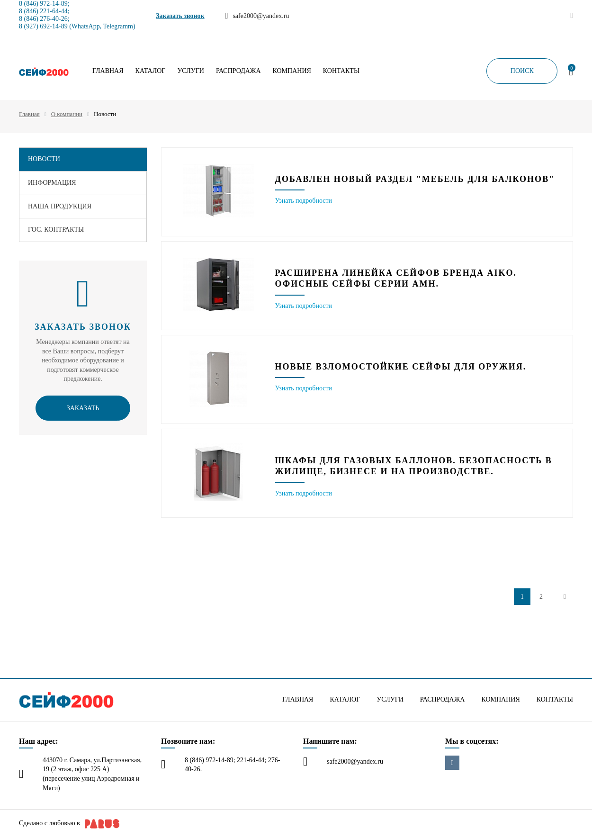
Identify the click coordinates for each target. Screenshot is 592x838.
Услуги (190, 71)
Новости (44, 158)
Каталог (150, 71)
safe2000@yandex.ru (355, 761)
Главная (108, 71)
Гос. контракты (56, 229)
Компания (292, 71)
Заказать (83, 408)
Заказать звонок (180, 15)
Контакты (341, 71)
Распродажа (238, 71)
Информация (52, 182)
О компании (66, 114)
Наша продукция (59, 206)
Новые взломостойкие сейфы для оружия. (401, 366)
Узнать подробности (303, 200)
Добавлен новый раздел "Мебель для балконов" (415, 179)
